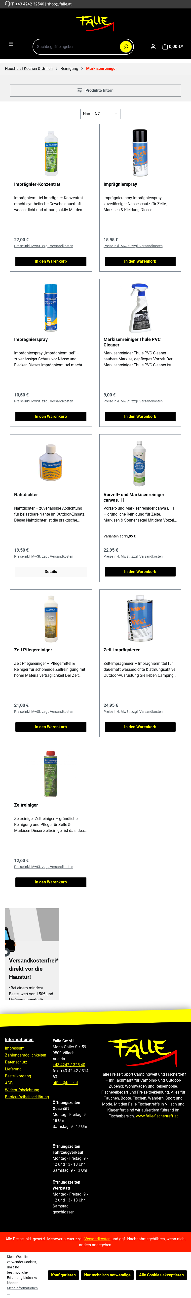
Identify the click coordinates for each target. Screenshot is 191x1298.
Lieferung (13, 1069)
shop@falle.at (59, 4)
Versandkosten (97, 1239)
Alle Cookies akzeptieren (161, 1275)
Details (51, 571)
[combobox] (83, 47)
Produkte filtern (95, 90)
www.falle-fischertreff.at (157, 1116)
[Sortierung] (100, 114)
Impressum (15, 1048)
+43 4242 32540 (29, 4)
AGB (9, 1083)
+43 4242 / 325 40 (69, 1064)
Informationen (19, 1039)
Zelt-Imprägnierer (122, 649)
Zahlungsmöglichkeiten (25, 1055)
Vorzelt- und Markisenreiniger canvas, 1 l (134, 497)
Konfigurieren (63, 1275)
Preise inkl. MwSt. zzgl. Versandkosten (43, 246)
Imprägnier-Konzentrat (37, 184)
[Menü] (11, 44)
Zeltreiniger (26, 805)
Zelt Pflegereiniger (33, 649)
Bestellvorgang (18, 1076)
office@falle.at (65, 1082)
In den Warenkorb (51, 261)
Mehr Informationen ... (22, 1290)
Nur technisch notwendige (107, 1275)
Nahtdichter (26, 494)
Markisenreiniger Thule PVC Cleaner (132, 342)
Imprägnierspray (120, 184)
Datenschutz (16, 1062)
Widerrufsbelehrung (22, 1090)
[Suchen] (126, 47)
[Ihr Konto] (153, 46)
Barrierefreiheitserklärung (27, 1097)
